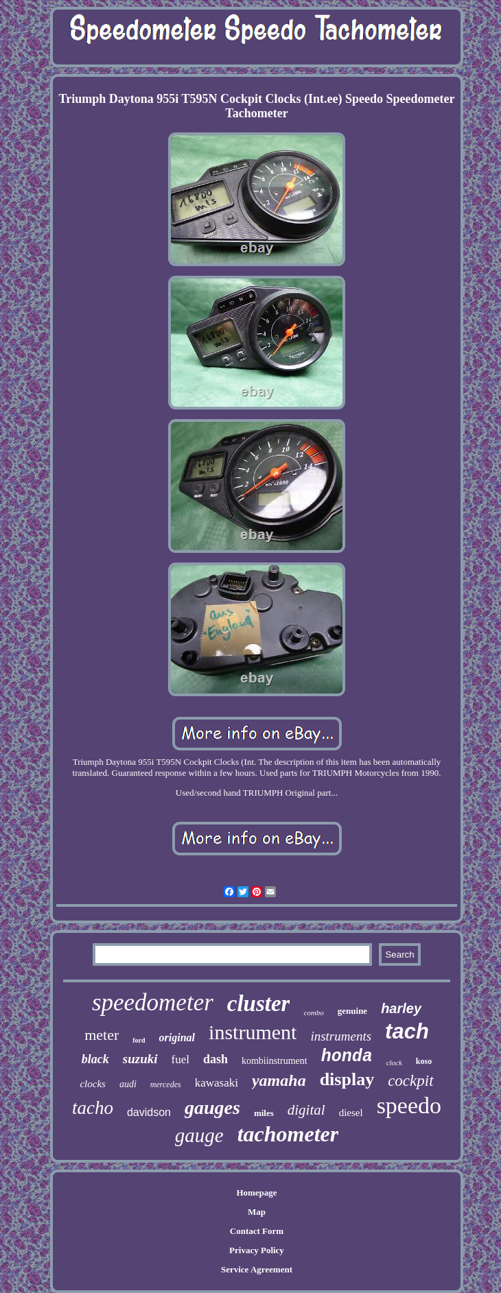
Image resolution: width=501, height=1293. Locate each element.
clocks (92, 1083)
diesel (351, 1112)
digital (306, 1110)
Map (257, 1212)
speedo (409, 1105)
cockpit (410, 1080)
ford (138, 1040)
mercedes (165, 1084)
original (177, 1037)
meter (101, 1034)
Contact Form (256, 1231)
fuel (180, 1059)
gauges (212, 1107)
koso (424, 1061)
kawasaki (216, 1082)
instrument (252, 1032)
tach (407, 1031)
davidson (149, 1112)
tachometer (288, 1134)
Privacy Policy (256, 1250)
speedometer (152, 1002)
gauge (199, 1135)
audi (128, 1084)
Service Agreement (256, 1269)
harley (401, 1008)
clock (394, 1062)
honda (347, 1057)
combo (313, 1012)
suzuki (140, 1059)
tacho (92, 1108)
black (95, 1059)
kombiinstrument (274, 1061)
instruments (340, 1036)
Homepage (256, 1192)
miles (264, 1113)
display (347, 1079)
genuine (352, 1011)
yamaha (279, 1080)
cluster (258, 1003)
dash (215, 1059)
